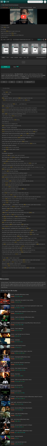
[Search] (42, 1)
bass (25, 57)
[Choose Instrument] (28, 57)
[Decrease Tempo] (2, 39)
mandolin (16, 57)
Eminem (16, 5)
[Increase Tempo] (11, 39)
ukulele (12, 57)
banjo (20, 57)
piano (8, 57)
